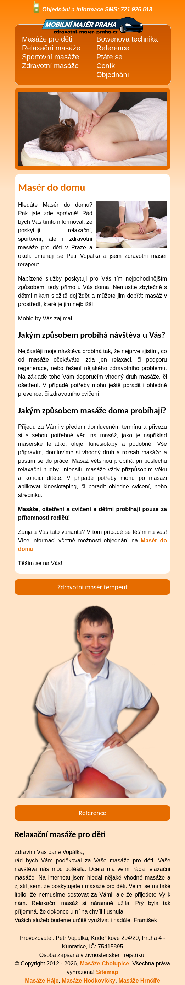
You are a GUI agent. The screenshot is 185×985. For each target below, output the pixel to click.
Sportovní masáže (50, 57)
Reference (112, 48)
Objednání (112, 75)
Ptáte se (109, 57)
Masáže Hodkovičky (88, 981)
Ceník (105, 66)
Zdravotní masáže (50, 66)
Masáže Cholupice (104, 963)
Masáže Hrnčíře (139, 981)
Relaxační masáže (51, 48)
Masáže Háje (41, 981)
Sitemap (107, 972)
